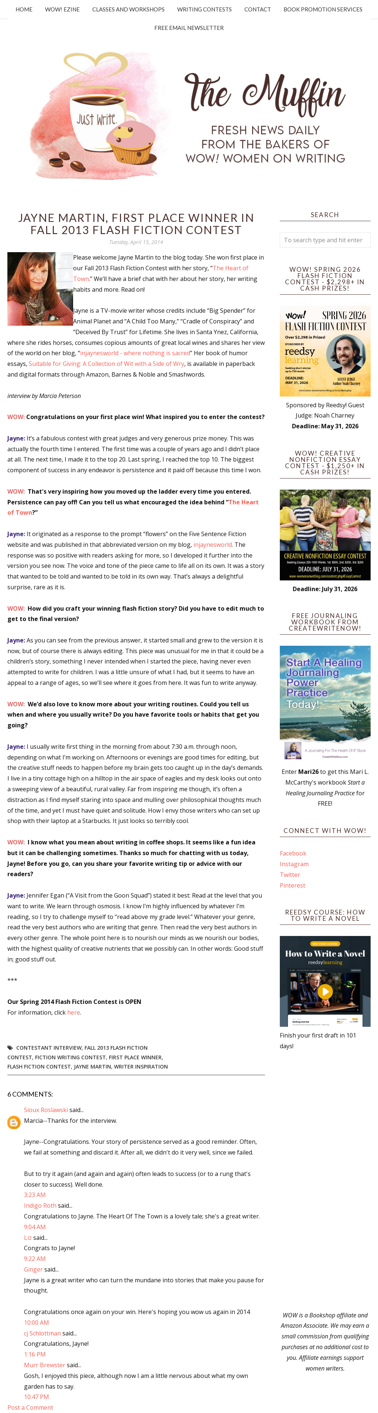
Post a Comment (30, 1407)
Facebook (293, 853)
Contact (257, 9)
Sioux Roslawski (46, 1110)
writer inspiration (141, 1066)
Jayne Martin (92, 1066)
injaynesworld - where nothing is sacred (135, 353)
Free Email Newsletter (189, 27)
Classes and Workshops (128, 9)
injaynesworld (212, 545)
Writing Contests (204, 9)
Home (24, 9)
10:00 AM (36, 1322)
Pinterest (292, 885)
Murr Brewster (44, 1365)
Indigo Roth (40, 1205)
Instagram (294, 864)
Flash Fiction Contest (39, 1066)
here (73, 1012)
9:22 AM (35, 1259)
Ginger (33, 1269)
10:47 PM (36, 1397)
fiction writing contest (70, 1057)
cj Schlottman (42, 1333)
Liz (28, 1238)
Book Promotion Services (323, 9)
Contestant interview (49, 1047)
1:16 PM (35, 1354)
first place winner (135, 1057)
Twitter (290, 875)
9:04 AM (35, 1227)
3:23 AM (35, 1195)
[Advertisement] (325, 1181)
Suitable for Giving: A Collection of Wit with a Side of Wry (106, 364)
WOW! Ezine (62, 9)
